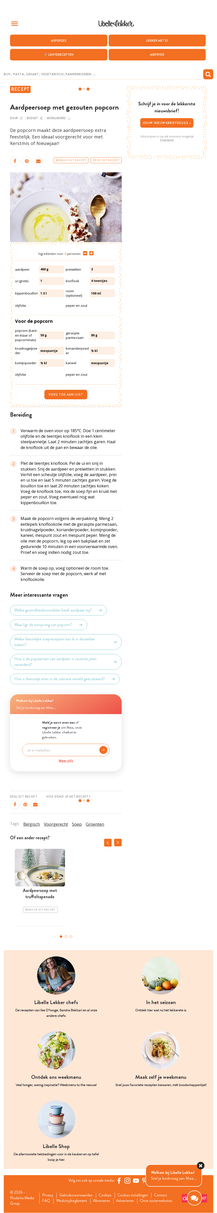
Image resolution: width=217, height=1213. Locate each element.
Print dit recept (106, 160)
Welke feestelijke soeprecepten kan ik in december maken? (65, 641)
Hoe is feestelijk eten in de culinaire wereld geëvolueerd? (65, 679)
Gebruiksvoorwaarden (77, 1195)
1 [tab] (61, 936)
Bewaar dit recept (71, 160)
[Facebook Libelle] (120, 1181)
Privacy (48, 1195)
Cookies (107, 1195)
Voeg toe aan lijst (66, 394)
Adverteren (128, 1201)
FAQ (46, 1201)
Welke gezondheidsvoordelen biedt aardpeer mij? (58, 610)
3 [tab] (71, 936)
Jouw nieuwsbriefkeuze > (166, 122)
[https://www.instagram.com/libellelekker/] (128, 1181)
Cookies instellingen (135, 1195)
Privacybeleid (167, 139)
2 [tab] (66, 936)
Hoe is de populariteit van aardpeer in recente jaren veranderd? (65, 661)
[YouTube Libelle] (137, 1181)
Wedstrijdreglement (72, 1201)
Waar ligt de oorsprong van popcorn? (48, 625)
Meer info (66, 760)
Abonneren (103, 1201)
